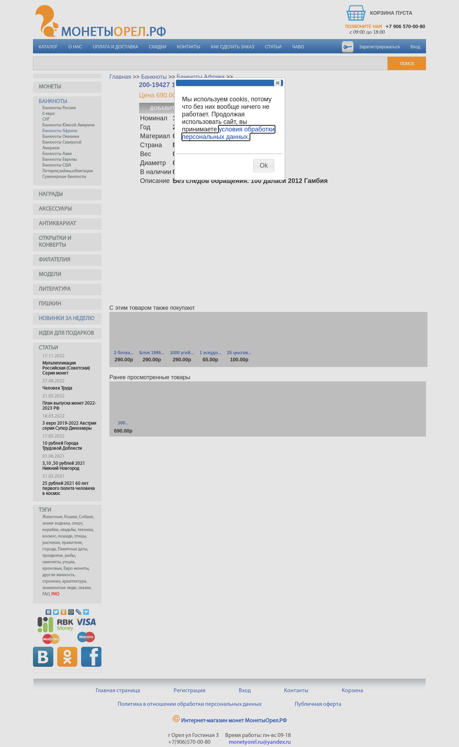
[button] (277, 82)
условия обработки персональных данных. (228, 133)
